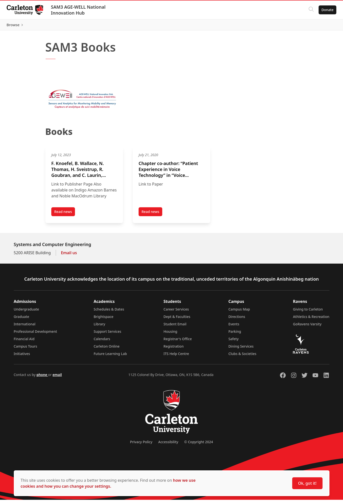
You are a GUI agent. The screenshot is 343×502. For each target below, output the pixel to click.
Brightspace (103, 318)
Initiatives (22, 356)
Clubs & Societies (242, 356)
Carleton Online (107, 348)
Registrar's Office (177, 341)
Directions (236, 318)
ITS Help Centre (176, 356)
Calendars (102, 341)
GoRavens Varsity (307, 326)
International (25, 326)
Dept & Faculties (176, 318)
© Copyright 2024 (198, 444)
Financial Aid (24, 341)
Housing (170, 333)
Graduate (21, 318)
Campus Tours (25, 348)
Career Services (176, 311)
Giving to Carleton (308, 311)
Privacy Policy (141, 444)
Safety (233, 341)
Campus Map (239, 311)
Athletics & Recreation (311, 318)
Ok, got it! (307, 483)
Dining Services (240, 348)
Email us (69, 255)
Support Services (107, 333)
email (57, 377)
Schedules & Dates (109, 311)
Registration (173, 348)
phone (42, 377)
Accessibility (168, 444)
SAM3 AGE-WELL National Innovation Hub (79, 10)
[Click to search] (309, 9)
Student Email (174, 326)
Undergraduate (26, 311)
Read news (64, 214)
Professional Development (35, 333)
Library (99, 326)
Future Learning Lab (110, 356)
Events (233, 326)
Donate (326, 9)
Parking (234, 333)
